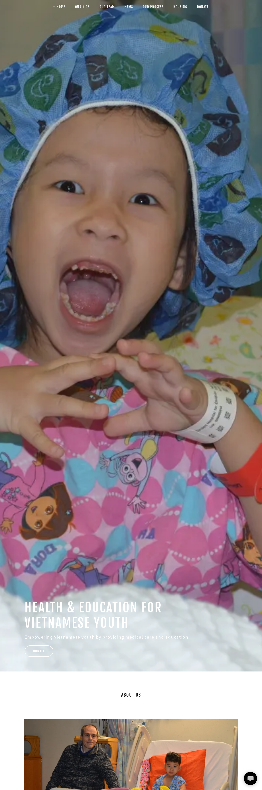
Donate (39, 651)
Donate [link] (203, 7)
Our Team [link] (107, 7)
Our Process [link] (153, 7)
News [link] (129, 7)
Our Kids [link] (82, 7)
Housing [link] (180, 7)
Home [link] (61, 7)
